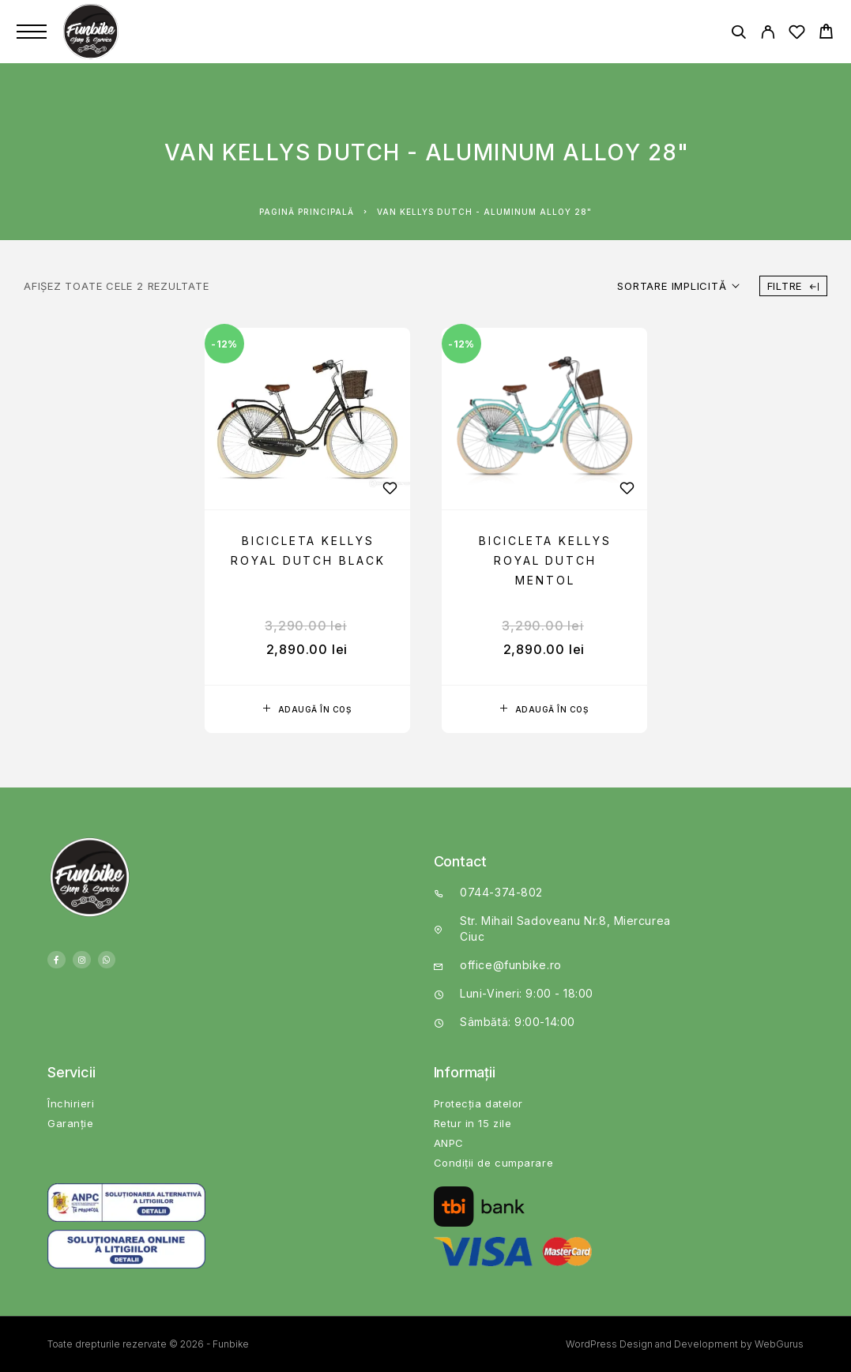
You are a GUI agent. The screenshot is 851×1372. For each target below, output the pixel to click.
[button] (307, 709)
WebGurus (779, 1344)
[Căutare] (738, 34)
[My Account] (767, 34)
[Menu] (31, 31)
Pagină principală (306, 211)
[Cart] (826, 33)
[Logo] (92, 31)
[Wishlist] (797, 34)
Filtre (793, 286)
